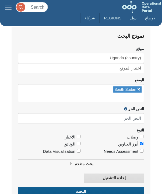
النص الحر (134, 109)
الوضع (139, 80)
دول (133, 18)
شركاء (90, 18)
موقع (140, 49)
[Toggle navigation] (8, 7)
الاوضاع (151, 18)
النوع (140, 130)
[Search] (32, 7)
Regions (112, 18)
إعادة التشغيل (114, 178)
